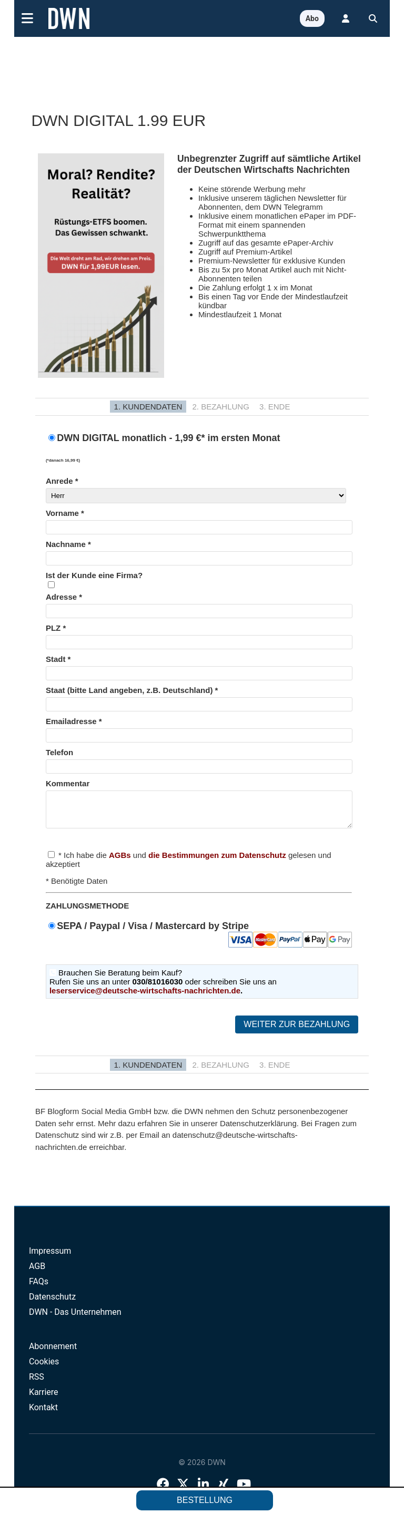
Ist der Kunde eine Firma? (94, 575)
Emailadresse (71, 721)
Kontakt (43, 1414)
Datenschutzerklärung (258, 1129)
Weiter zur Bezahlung (297, 1030)
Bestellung (205, 1500)
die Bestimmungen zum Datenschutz (217, 861)
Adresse (61, 596)
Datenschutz (52, 1303)
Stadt (56, 659)
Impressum (50, 1257)
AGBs (120, 861)
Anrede (59, 480)
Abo (312, 18)
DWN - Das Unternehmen (75, 1318)
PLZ (53, 627)
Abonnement (53, 1353)
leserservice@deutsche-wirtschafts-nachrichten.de (144, 996)
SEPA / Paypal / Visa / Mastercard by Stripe (204, 932)
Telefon (59, 752)
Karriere (43, 1398)
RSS (36, 1383)
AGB (37, 1272)
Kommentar (67, 783)
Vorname (62, 513)
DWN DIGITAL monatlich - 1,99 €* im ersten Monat (199, 448)
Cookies (44, 1368)
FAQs (38, 1288)
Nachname (66, 544)
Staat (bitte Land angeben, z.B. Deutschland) (129, 690)
